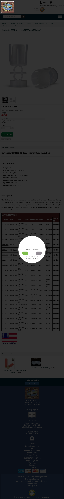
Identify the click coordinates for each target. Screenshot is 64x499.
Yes (25, 253)
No (39, 253)
